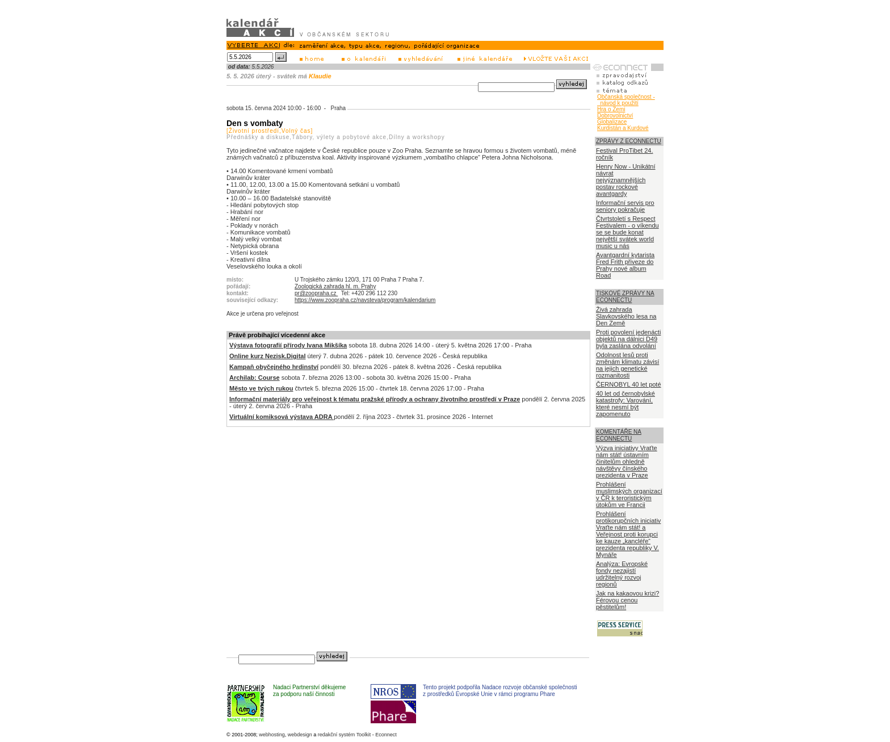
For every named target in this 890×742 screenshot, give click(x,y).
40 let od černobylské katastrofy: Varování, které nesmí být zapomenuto (625, 403)
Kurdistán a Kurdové (623, 128)
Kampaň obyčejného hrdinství (273, 366)
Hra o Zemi (611, 109)
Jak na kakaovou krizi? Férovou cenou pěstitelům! (627, 600)
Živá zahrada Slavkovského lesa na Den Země (626, 316)
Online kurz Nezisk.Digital (267, 356)
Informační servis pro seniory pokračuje (625, 206)
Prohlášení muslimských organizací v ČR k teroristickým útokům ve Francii (629, 494)
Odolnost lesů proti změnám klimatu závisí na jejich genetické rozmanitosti (627, 365)
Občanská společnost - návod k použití (626, 100)
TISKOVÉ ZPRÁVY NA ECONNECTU (625, 296)
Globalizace (612, 122)
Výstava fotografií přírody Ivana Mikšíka (288, 345)
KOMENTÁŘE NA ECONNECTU (618, 435)
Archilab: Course (254, 377)
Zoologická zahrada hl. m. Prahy (335, 286)
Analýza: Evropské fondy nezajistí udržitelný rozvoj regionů (622, 574)
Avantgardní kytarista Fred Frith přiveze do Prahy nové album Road (625, 265)
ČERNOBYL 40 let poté (628, 384)
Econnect (386, 734)
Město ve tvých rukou (261, 388)
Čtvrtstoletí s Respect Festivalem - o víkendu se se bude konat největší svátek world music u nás (627, 232)
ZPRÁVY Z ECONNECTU (628, 141)
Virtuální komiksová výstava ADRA (281, 416)
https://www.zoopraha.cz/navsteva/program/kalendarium (365, 300)
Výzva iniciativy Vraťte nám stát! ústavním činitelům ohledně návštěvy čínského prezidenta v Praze (626, 462)
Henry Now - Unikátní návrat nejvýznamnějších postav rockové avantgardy (626, 180)
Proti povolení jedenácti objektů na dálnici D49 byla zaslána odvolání (628, 339)
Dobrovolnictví (615, 115)
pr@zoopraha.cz (316, 293)
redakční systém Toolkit (344, 734)
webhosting (272, 734)
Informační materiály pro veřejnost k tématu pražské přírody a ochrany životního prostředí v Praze (374, 399)
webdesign (300, 734)
